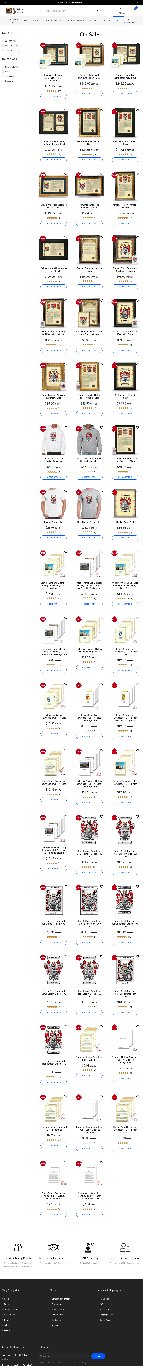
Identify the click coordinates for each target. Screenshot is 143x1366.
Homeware (11, 81)
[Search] (97, 11)
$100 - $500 (12, 50)
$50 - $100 (11, 46)
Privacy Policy (57, 1304)
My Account (129, 20)
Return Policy (105, 1320)
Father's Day (14, 20)
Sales (6, 1325)
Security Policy (58, 1309)
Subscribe (98, 1356)
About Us (55, 1325)
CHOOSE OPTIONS (54, 96)
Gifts (107, 21)
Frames (7, 1304)
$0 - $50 (10, 41)
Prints (37, 21)
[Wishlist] (66, 44)
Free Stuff (8, 1330)
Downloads (12, 67)
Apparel (94, 21)
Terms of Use (57, 1315)
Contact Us (56, 1320)
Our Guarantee (106, 1309)
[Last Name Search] (71, 11)
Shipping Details (106, 1315)
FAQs (102, 1304)
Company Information (61, 1299)
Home (25, 21)
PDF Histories (76, 21)
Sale (118, 21)
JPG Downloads (55, 21)
